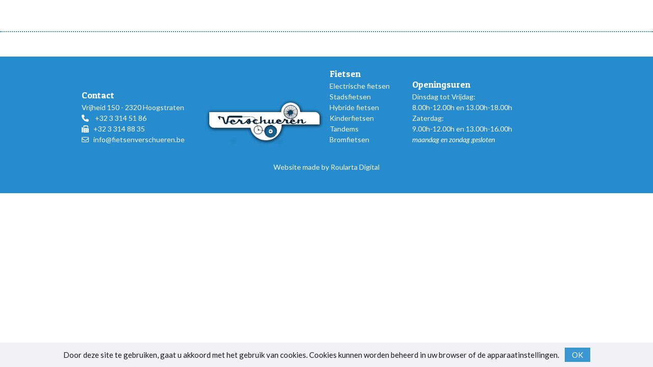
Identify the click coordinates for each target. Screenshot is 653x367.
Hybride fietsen (354, 107)
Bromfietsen (349, 139)
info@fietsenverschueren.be (139, 139)
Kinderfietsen (352, 118)
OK (577, 354)
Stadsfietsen (350, 96)
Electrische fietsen (360, 86)
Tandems (344, 128)
